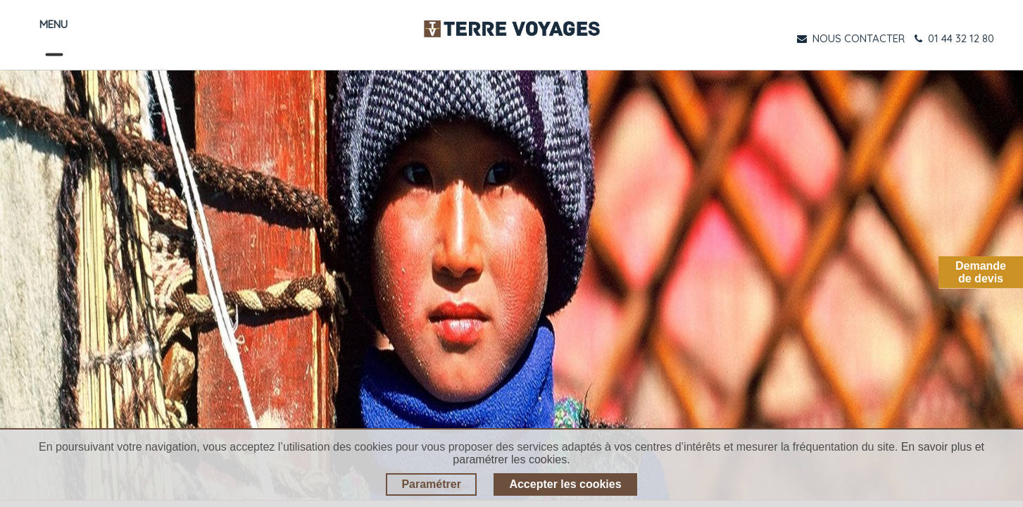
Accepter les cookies (565, 484)
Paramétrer (431, 484)
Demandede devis (980, 272)
